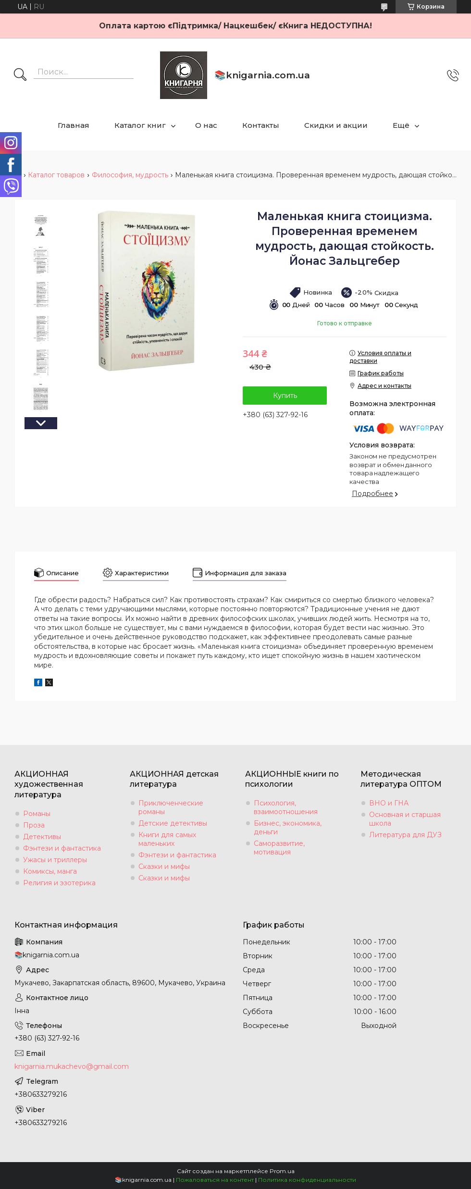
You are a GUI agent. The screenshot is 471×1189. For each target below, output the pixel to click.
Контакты (260, 125)
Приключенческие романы (170, 807)
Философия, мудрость (130, 175)
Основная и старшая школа (405, 819)
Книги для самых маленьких (167, 839)
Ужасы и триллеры (55, 859)
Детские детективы (172, 823)
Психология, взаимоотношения (286, 807)
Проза (34, 825)
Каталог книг (140, 125)
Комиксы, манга (50, 871)
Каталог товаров (56, 175)
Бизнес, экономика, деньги (288, 827)
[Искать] (20, 75)
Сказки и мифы (164, 866)
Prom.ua (282, 1171)
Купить (285, 395)
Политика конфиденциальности (307, 1179)
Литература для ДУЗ (405, 834)
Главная (73, 125)
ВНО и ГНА (389, 803)
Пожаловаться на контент (215, 1179)
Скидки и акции (336, 125)
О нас (206, 125)
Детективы (42, 836)
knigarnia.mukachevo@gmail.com (71, 1066)
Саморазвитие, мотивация (279, 847)
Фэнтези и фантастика (62, 848)
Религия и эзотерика (59, 883)
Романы (36, 813)
